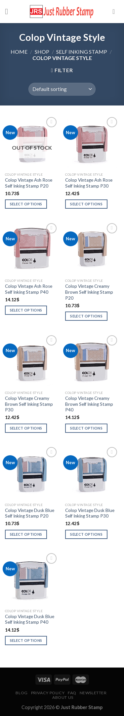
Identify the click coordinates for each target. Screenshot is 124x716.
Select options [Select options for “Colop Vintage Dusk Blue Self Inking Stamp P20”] (26, 534)
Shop (42, 51)
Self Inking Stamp (81, 51)
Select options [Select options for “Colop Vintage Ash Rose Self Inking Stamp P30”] (86, 204)
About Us (62, 697)
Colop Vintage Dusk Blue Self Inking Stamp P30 (89, 513)
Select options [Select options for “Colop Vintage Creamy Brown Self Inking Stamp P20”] (86, 316)
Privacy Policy (48, 692)
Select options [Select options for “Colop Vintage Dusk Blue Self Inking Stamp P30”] (86, 534)
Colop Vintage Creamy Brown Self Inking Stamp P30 (29, 404)
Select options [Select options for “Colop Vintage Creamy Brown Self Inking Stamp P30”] (26, 428)
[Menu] (9, 11)
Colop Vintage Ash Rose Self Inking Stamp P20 (28, 183)
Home (19, 51)
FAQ (72, 692)
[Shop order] (62, 89)
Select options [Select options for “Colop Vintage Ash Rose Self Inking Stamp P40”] (26, 310)
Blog (21, 692)
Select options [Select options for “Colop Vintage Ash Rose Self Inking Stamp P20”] (26, 204)
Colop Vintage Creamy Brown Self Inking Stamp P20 (89, 291)
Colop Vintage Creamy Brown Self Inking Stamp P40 (89, 404)
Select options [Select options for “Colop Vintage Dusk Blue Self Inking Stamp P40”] (26, 640)
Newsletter (93, 692)
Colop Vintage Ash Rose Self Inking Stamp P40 (28, 289)
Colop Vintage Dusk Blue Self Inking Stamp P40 (29, 619)
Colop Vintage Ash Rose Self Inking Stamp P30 (88, 183)
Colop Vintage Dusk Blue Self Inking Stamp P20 (29, 513)
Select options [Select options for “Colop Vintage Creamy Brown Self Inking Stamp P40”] (86, 428)
